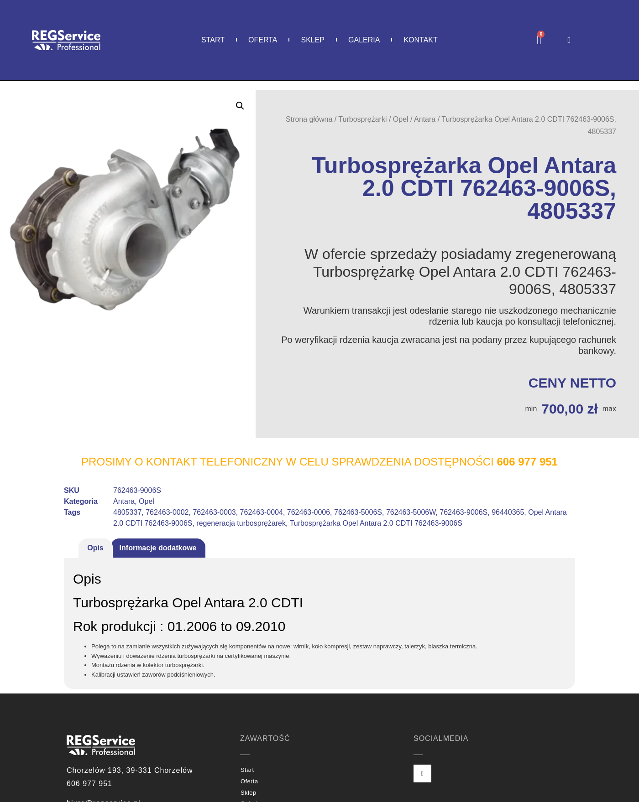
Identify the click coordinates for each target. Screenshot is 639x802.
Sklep (313, 40)
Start (213, 40)
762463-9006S (463, 512)
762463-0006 (308, 512)
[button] (240, 106)
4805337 (127, 512)
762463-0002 (167, 512)
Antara (424, 119)
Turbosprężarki (362, 119)
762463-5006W (411, 512)
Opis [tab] (95, 548)
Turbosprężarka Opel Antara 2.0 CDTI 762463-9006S (376, 523)
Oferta (262, 40)
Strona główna (309, 119)
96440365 (508, 512)
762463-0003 (214, 512)
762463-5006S (358, 512)
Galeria (364, 40)
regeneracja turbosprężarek (241, 523)
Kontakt (420, 40)
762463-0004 (261, 512)
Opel (401, 119)
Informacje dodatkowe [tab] (158, 548)
